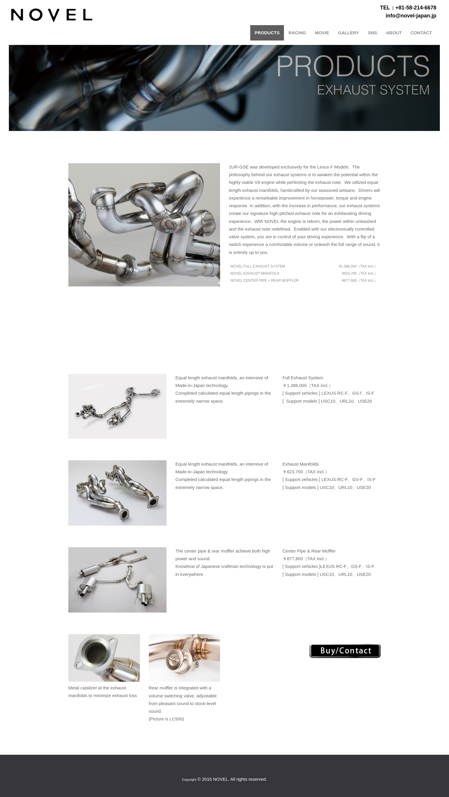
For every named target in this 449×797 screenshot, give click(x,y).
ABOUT (394, 32)
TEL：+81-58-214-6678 (408, 7)
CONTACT (421, 32)
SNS (372, 32)
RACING (297, 32)
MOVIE (322, 32)
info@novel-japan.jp (411, 15)
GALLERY (348, 32)
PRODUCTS (267, 32)
